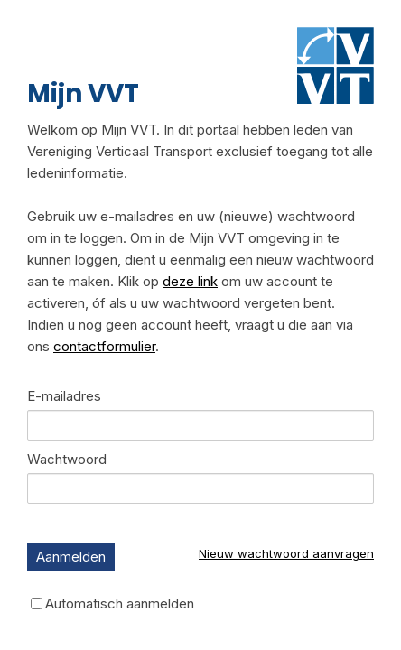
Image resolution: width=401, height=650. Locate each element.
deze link (190, 281)
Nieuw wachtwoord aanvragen (286, 553)
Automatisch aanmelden (119, 603)
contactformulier (104, 346)
